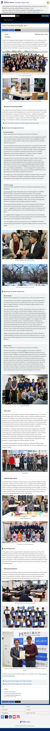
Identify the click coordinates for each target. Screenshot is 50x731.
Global (6, 34)
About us (28, 706)
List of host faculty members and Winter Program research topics (21, 123)
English (47, 15)
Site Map (28, 709)
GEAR (23, 350)
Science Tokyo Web (34, 10)
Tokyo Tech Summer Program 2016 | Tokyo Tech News (18, 684)
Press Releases (5, 713)
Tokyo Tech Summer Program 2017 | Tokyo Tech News (18, 681)
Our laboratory (7, 191)
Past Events (7, 36)
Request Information (31, 713)
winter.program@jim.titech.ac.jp (13, 695)
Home (3, 706)
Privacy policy (5, 709)
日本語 (43, 15)
